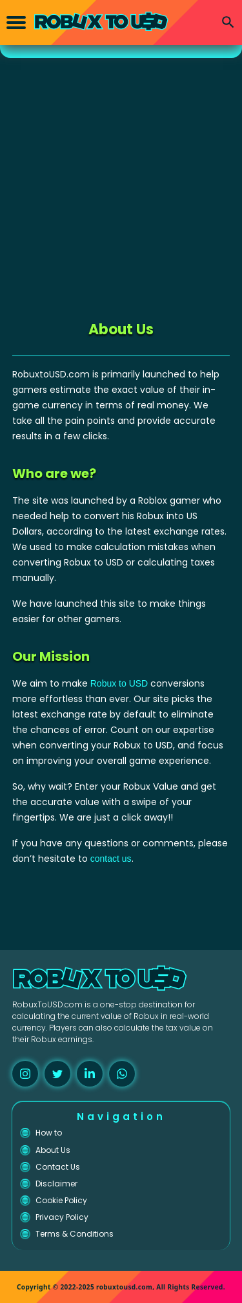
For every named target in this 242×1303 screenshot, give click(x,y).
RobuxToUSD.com (47, 1004)
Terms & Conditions (74, 1233)
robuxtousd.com (124, 1286)
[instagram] (25, 1074)
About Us (52, 1150)
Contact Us (57, 1166)
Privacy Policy (61, 1217)
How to (48, 1132)
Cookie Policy (61, 1200)
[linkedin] (90, 1074)
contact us (111, 858)
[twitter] (57, 1074)
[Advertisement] (121, 185)
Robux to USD (119, 683)
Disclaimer (56, 1183)
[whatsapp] (122, 1074)
